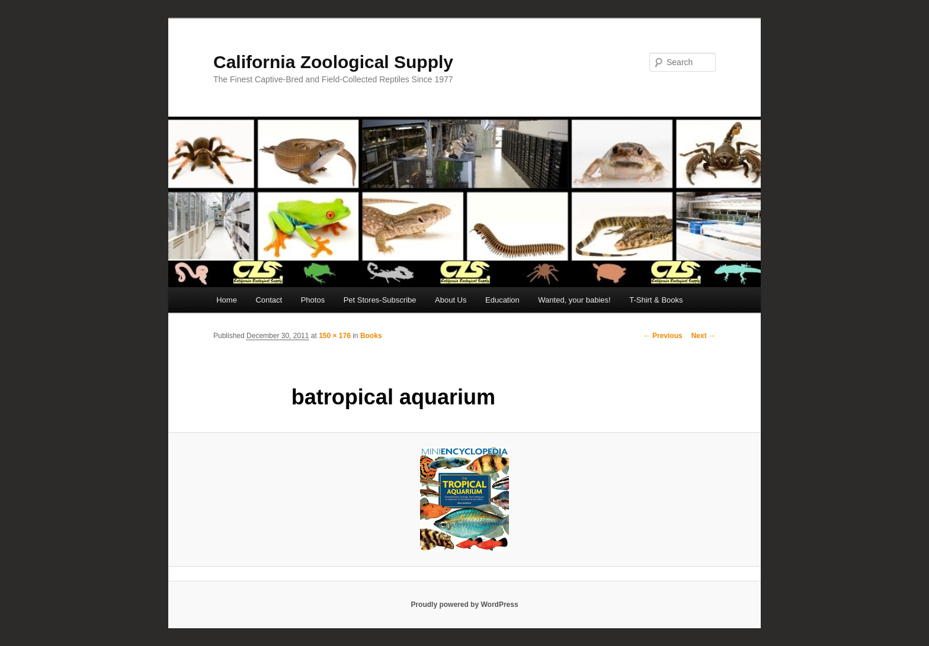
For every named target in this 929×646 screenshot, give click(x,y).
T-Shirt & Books (656, 299)
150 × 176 (335, 336)
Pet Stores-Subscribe (380, 299)
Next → (703, 336)
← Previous (663, 336)
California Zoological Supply (333, 62)
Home (226, 299)
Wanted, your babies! (574, 299)
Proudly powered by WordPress (464, 604)
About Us (450, 299)
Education (502, 299)
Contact (268, 299)
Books (371, 336)
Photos (313, 299)
